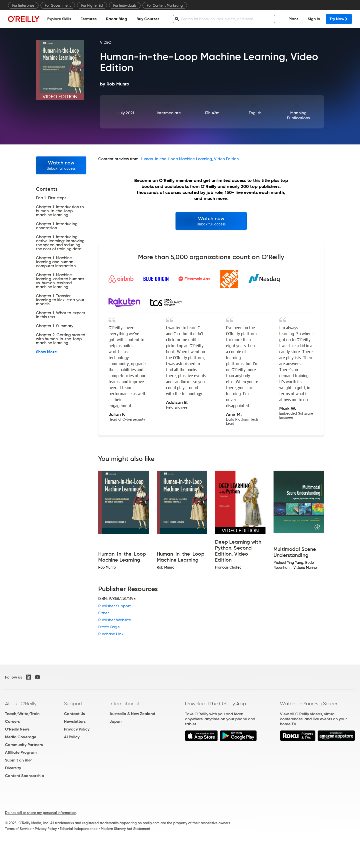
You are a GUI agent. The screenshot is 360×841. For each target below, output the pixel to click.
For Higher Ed (92, 5)
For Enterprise (23, 5)
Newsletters (75, 721)
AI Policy (72, 737)
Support (73, 704)
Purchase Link (111, 634)
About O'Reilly (20, 704)
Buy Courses (147, 18)
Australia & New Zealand (132, 713)
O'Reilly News (17, 729)
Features (88, 18)
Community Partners (24, 744)
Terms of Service (18, 829)
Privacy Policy (77, 729)
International (124, 704)
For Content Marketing (165, 5)
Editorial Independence (79, 829)
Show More (46, 352)
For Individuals (124, 5)
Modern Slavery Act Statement (125, 829)
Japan (116, 721)
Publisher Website (114, 620)
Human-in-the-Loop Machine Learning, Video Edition (189, 158)
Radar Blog (116, 18)
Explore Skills (59, 18)
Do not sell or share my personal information (40, 813)
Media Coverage (20, 737)
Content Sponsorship (24, 775)
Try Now (339, 18)
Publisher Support (114, 606)
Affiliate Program (21, 752)
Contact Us (74, 713)
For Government (58, 5)
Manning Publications (298, 115)
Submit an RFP (18, 760)
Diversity (13, 768)
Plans (293, 18)
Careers (12, 721)
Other (103, 613)
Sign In (314, 18)
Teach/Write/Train (22, 713)
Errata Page (109, 627)
